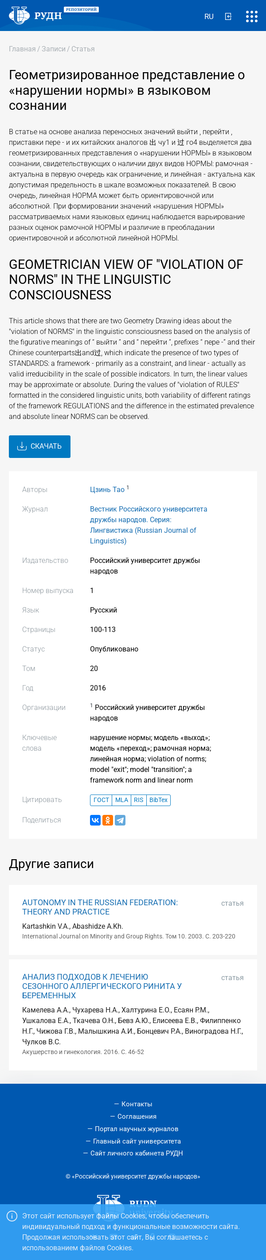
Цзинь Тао (107, 489)
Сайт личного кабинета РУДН (136, 1153)
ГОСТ (101, 800)
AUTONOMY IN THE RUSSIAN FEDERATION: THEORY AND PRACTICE (100, 907)
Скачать (39, 446)
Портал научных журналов (137, 1129)
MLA (121, 800)
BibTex (158, 800)
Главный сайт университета (137, 1141)
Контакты (137, 1104)
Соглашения (136, 1116)
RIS (138, 800)
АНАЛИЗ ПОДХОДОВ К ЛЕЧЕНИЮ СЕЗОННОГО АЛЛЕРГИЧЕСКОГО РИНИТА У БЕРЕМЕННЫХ (102, 986)
